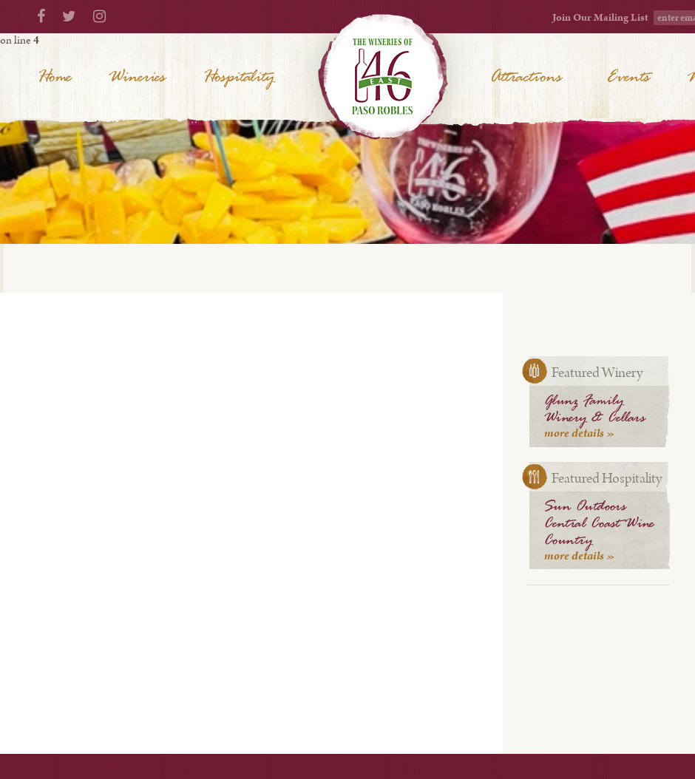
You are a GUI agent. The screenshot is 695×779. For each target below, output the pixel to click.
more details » (579, 433)
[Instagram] (99, 17)
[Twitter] (69, 17)
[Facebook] (41, 17)
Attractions (526, 77)
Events (628, 77)
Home (54, 77)
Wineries (137, 77)
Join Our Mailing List (600, 17)
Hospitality (238, 77)
